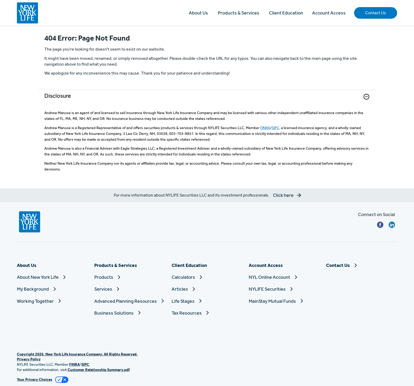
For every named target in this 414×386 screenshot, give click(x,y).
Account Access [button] (329, 13)
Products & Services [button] (238, 13)
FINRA (265, 128)
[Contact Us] (361, 265)
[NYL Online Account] (284, 277)
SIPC (275, 128)
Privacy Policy (29, 359)
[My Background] (52, 289)
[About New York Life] (52, 277)
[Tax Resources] (207, 313)
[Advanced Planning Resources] (129, 301)
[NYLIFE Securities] (284, 289)
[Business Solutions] (129, 313)
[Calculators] (207, 277)
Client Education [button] (286, 13)
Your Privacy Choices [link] (34, 379)
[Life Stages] (207, 301)
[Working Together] (52, 301)
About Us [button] (198, 13)
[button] (375, 13)
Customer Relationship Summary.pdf (99, 370)
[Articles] (207, 289)
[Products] (129, 277)
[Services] (129, 289)
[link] (207, 100)
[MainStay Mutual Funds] (284, 301)
